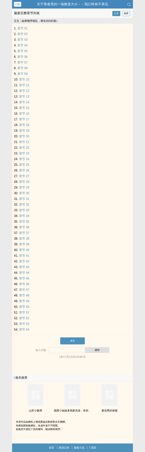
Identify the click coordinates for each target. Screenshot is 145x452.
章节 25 (24, 164)
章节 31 (24, 198)
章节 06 (22, 56)
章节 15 (24, 107)
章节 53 (24, 323)
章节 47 (24, 289)
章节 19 (24, 130)
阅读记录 (64, 447)
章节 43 (24, 267)
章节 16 (24, 113)
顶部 (92, 447)
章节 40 (24, 250)
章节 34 (24, 215)
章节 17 (24, 119)
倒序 (126, 13)
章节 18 (24, 125)
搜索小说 (79, 447)
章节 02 (22, 34)
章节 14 (24, 102)
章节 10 (24, 79)
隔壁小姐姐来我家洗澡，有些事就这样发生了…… (83, 410)
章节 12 (24, 90)
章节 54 (24, 329)
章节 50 (24, 306)
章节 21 (24, 142)
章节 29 (24, 187)
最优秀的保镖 (109, 410)
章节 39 (24, 244)
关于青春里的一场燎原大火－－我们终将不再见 (72, 4)
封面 (17, 4)
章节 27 (24, 176)
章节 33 (24, 210)
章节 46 (24, 284)
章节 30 (24, 193)
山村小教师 (35, 410)
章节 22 (24, 147)
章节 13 (24, 96)
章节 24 (24, 159)
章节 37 (24, 233)
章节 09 (22, 73)
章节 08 (22, 68)
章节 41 (24, 255)
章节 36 (24, 227)
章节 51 (24, 312)
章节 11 (24, 85)
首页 (51, 447)
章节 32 (24, 204)
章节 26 (24, 170)
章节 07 (22, 62)
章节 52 (24, 318)
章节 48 (24, 295)
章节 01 (22, 28)
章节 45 (24, 278)
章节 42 (24, 261)
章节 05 (22, 51)
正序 (116, 13)
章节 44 (24, 272)
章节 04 (22, 45)
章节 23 (24, 153)
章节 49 (24, 301)
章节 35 (24, 221)
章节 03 (22, 39)
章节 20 (24, 136)
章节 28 (24, 181)
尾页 (72, 340)
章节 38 (24, 238)
